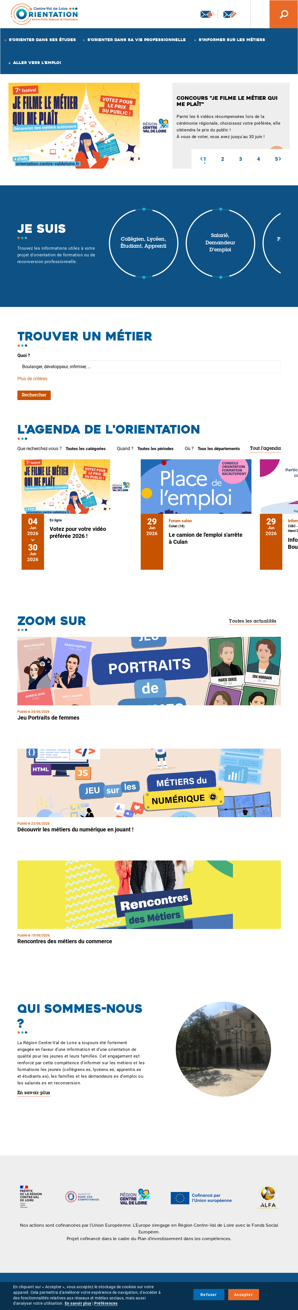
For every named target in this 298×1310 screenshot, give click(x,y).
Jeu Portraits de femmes (48, 717)
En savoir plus (33, 1093)
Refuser (208, 1294)
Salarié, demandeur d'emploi (220, 243)
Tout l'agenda (265, 448)
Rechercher (34, 395)
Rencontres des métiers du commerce (64, 941)
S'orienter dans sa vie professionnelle (136, 39)
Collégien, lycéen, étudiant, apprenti (143, 243)
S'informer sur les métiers (232, 39)
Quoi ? (23, 355)
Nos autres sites (255, 14)
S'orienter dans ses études (42, 39)
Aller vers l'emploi (37, 62)
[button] (201, 159)
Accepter (243, 1294)
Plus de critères (32, 378)
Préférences (106, 1303)
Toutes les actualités (252, 621)
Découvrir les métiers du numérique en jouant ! (75, 829)
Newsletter (207, 14)
